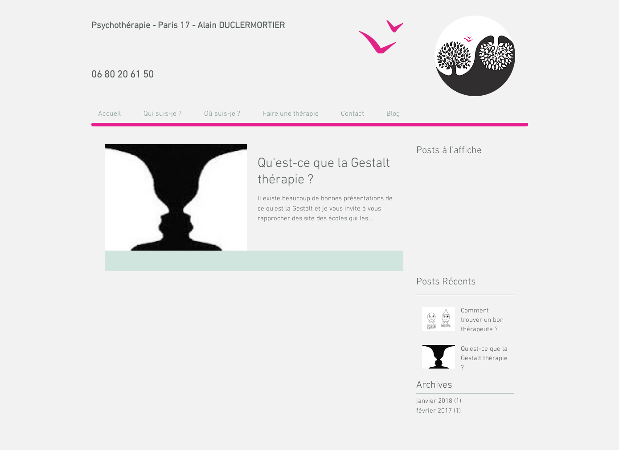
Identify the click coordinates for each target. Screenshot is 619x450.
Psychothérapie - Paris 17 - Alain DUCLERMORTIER (188, 25)
